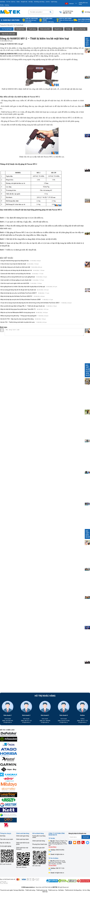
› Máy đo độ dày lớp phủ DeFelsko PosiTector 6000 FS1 (22, 296)
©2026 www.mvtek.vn (28, 887)
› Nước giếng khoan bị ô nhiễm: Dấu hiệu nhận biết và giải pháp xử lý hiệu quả (28, 286)
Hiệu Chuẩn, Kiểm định (8, 34)
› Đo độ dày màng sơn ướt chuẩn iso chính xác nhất (21, 267)
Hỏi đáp (30, 1)
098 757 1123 (82, 720)
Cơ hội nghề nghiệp (5, 846)
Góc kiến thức (20, 29)
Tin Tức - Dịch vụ (10, 1)
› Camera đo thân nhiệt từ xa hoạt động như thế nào (21, 273)
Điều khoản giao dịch (38, 847)
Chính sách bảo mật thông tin (22, 848)
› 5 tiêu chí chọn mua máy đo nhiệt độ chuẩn (19, 264)
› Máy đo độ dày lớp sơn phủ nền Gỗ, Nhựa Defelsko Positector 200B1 (26, 299)
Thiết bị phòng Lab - (42, 890)
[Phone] (83, 842)
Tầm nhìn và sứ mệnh (6, 839)
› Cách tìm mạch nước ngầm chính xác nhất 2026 (21, 283)
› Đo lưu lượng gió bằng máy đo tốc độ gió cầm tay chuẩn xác (24, 290)
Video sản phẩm (45, 29)
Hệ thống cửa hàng (39, 1)
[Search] (50, 12)
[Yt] (79, 842)
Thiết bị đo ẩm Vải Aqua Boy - (73, 890)
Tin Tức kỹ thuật (7, 29)
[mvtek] (45, 734)
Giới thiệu (2, 836)
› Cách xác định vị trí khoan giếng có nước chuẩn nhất (22, 280)
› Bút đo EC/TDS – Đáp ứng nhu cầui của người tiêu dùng (23, 319)
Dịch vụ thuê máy (80, 29)
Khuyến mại (58, 29)
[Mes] (88, 842)
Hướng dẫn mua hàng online (38, 836)
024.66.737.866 (63, 720)
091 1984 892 (45, 720)
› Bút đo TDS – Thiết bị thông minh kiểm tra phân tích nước (23, 322)
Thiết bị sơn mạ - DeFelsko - (56, 890)
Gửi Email (86, 837)
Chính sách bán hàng (38, 841)
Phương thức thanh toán (39, 844)
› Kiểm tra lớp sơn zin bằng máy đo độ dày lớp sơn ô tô (22, 270)
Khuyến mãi (24, 1)
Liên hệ (48, 1)
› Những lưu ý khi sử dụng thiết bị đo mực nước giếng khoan (23, 277)
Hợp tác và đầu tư (5, 842)
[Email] (75, 842)
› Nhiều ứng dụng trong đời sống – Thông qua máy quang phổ (24, 315)
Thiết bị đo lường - (30, 890)
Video (18, 1)
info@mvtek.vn (8, 722)
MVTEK (55, 887)
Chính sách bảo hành (22, 839)
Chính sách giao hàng (22, 836)
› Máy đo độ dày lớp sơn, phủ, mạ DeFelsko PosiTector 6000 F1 (24, 293)
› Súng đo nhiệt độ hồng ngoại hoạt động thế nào (20, 260)
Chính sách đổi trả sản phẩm (22, 843)
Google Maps (52, 847)
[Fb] (71, 842)
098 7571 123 (26, 720)
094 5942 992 (7, 720)
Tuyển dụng (54, 1)
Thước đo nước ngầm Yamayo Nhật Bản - (12, 890)
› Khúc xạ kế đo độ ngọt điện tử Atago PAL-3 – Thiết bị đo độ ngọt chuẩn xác (28, 306)
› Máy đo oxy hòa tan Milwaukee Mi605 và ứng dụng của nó (24, 312)
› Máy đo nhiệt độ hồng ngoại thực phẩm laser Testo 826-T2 (24, 309)
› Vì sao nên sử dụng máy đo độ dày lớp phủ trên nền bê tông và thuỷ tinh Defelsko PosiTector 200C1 (36, 303)
